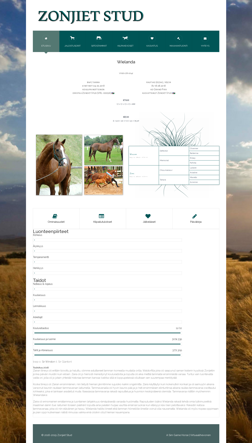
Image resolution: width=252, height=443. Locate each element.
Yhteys (205, 41)
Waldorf (133, 154)
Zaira (132, 173)
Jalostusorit (72, 41)
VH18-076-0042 (126, 73)
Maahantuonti (179, 41)
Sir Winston (48, 361)
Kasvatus (152, 41)
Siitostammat (99, 41)
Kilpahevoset (125, 41)
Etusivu (46, 41)
